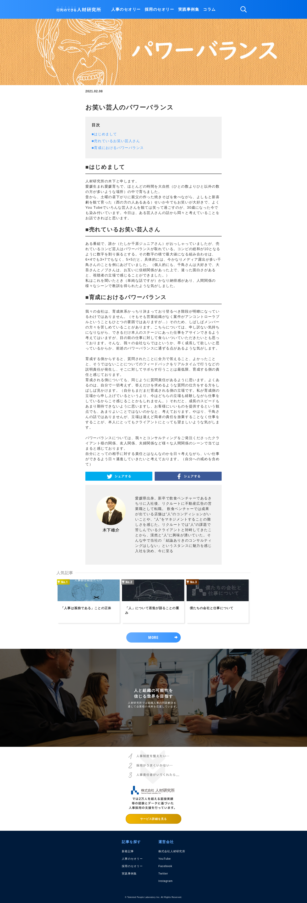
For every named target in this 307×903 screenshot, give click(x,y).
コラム (209, 9)
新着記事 (128, 851)
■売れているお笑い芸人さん (116, 141)
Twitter (163, 873)
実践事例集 (188, 9)
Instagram (165, 881)
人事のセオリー (126, 9)
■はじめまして (104, 134)
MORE (153, 637)
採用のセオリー (159, 9)
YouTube (164, 858)
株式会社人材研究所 (171, 851)
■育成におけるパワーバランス (118, 148)
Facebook (165, 866)
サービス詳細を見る (153, 818)
